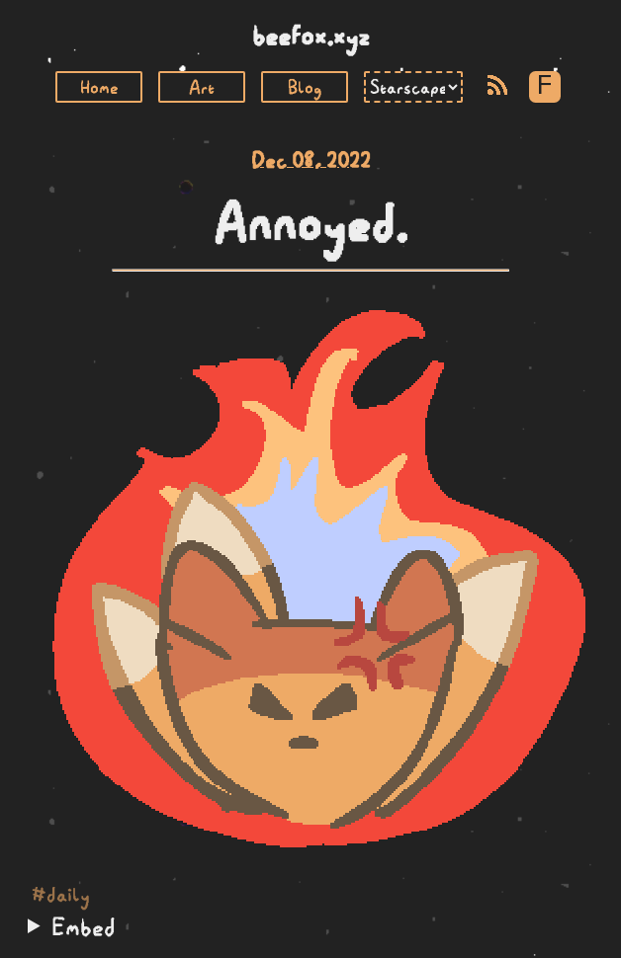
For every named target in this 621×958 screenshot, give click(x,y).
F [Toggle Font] (544, 86)
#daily (61, 895)
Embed (83, 926)
